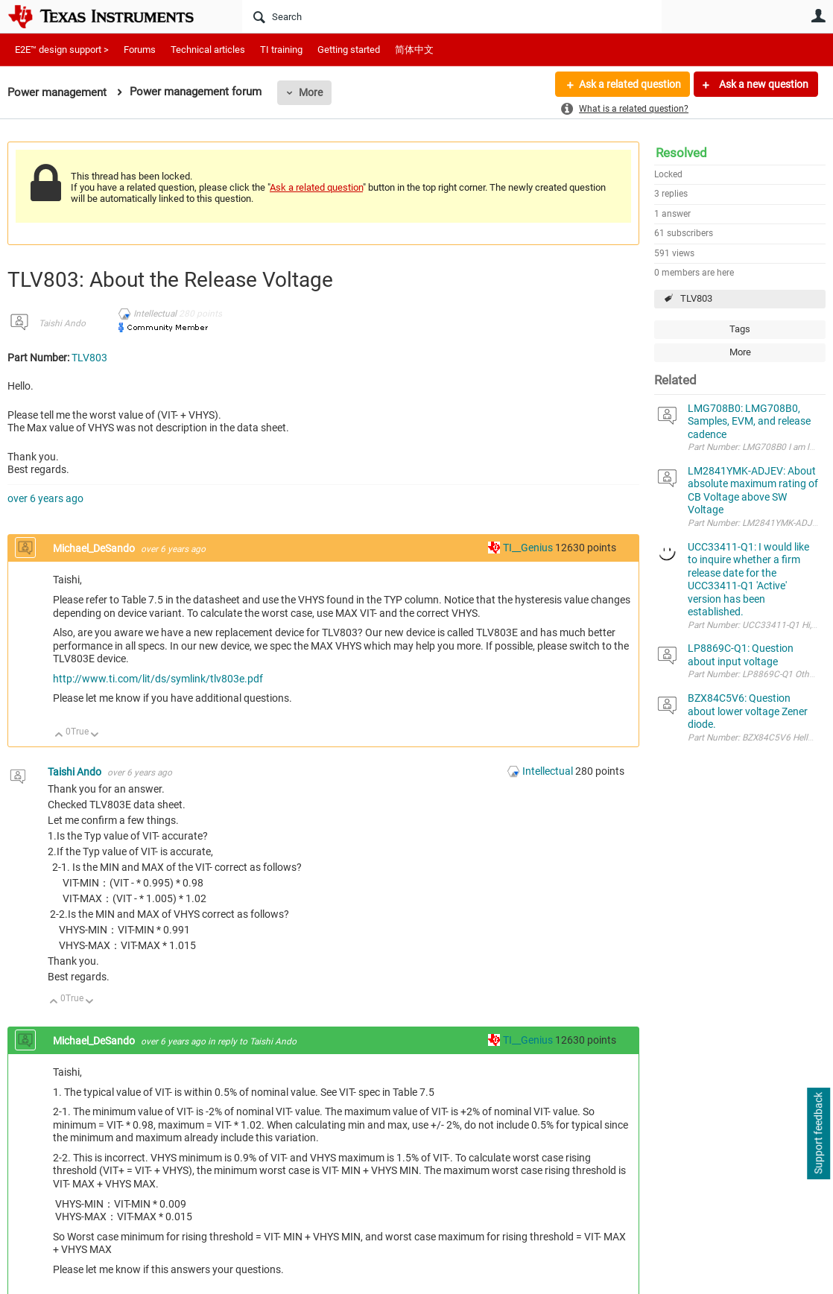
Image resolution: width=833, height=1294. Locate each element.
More (311, 92)
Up (59, 735)
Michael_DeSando (95, 548)
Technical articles (208, 49)
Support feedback (818, 1134)
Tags (739, 328)
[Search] (452, 16)
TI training (281, 49)
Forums (140, 49)
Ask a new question (762, 84)
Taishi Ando (62, 323)
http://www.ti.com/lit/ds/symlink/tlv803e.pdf (158, 679)
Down (95, 735)
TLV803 (696, 298)
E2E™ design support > (62, 49)
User (818, 15)
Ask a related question (629, 84)
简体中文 (414, 49)
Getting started (348, 49)
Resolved (681, 152)
